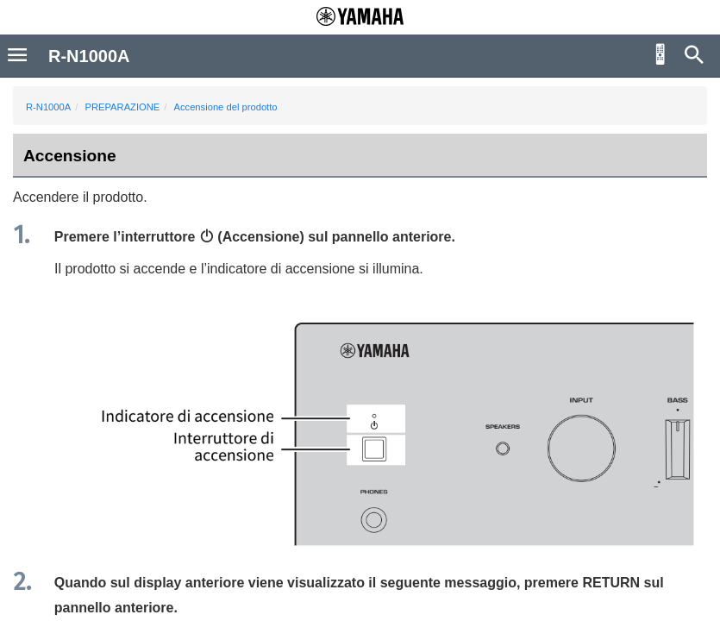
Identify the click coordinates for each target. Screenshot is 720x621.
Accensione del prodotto (226, 107)
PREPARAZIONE (122, 107)
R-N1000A (48, 107)
